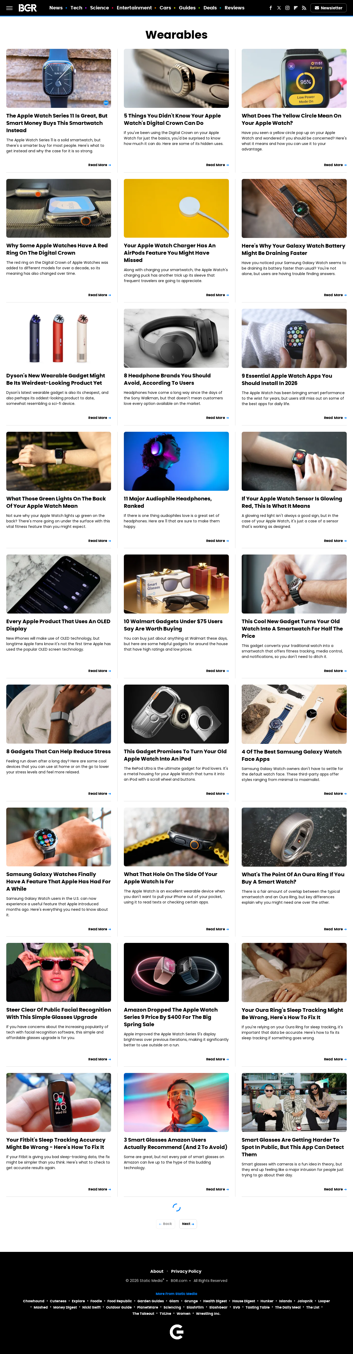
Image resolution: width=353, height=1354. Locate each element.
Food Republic (119, 1301)
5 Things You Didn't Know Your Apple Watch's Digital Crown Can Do (172, 119)
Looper (324, 1301)
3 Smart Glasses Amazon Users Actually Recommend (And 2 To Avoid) (176, 1143)
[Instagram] (287, 8)
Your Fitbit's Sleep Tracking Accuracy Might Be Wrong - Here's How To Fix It (56, 1143)
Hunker (267, 1301)
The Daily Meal (288, 1307)
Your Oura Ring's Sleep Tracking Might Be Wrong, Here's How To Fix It (292, 1014)
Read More (97, 165)
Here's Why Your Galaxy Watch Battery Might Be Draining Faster (293, 249)
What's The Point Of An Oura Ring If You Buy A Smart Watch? (293, 878)
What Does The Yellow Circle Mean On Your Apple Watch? (291, 119)
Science (99, 8)
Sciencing (172, 1307)
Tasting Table (258, 1307)
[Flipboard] (296, 8)
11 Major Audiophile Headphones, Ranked (168, 502)
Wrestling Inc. (208, 1313)
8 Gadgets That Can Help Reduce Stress (58, 751)
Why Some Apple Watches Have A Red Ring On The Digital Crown (57, 249)
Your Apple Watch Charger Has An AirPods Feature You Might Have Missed (170, 253)
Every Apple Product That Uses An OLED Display (58, 625)
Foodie (96, 1301)
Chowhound (33, 1301)
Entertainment (134, 8)
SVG (236, 1307)
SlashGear (218, 1307)
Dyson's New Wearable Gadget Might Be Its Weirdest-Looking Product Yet (55, 379)
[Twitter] (279, 8)
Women (183, 1313)
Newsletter (329, 7)
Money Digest (65, 1307)
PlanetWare (147, 1307)
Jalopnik (305, 1301)
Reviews (235, 8)
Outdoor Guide (119, 1307)
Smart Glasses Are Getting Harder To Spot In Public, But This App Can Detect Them (293, 1147)
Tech (76, 8)
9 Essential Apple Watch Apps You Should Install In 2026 (287, 379)
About (157, 1271)
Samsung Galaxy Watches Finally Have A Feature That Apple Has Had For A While (58, 881)
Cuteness (58, 1301)
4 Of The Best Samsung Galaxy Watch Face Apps (292, 755)
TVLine (165, 1313)
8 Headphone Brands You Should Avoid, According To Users (167, 379)
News (56, 8)
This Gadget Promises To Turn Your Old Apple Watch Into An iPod (175, 755)
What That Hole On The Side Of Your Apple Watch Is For (170, 878)
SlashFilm (195, 1307)
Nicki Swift (91, 1307)
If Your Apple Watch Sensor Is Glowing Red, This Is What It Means (292, 502)
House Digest (243, 1301)
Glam (174, 1301)
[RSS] (304, 8)
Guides (187, 8)
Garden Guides (150, 1301)
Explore (78, 1301)
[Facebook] (271, 8)
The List (312, 1307)
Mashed (41, 1307)
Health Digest (215, 1301)
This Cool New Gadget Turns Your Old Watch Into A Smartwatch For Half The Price (292, 628)
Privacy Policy (186, 1271)
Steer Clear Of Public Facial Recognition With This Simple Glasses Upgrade (58, 1013)
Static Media (151, 1281)
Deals (210, 8)
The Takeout (143, 1313)
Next (186, 1224)
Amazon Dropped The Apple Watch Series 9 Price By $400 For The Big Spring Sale (171, 1017)
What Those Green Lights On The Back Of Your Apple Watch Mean (56, 502)
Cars (165, 8)
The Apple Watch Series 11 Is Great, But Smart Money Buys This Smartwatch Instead (56, 123)
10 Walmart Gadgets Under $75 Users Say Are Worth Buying (173, 625)
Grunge (191, 1301)
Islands (285, 1301)
